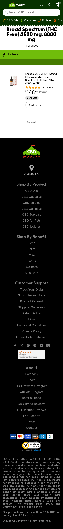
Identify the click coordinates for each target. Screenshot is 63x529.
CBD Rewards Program (31, 386)
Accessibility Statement (31, 337)
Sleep (31, 243)
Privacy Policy (31, 331)
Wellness (31, 267)
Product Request (31, 301)
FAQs (31, 319)
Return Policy (31, 313)
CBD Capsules (32, 196)
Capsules (30, 20)
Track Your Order (31, 289)
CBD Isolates (32, 226)
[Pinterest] (28, 346)
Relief (31, 249)
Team (31, 380)
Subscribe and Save (31, 295)
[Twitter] (21, 346)
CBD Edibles (31, 202)
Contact (31, 427)
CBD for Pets (31, 220)
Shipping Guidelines (31, 307)
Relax (31, 255)
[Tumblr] (48, 346)
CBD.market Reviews (31, 410)
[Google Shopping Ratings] (31, 354)
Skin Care (31, 273)
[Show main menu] (5, 5)
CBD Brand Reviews (31, 404)
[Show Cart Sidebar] (56, 5)
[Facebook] (15, 346)
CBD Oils (12, 20)
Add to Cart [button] (36, 104)
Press (31, 421)
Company (31, 374)
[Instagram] (35, 346)
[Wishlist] (48, 4)
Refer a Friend (31, 398)
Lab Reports (31, 416)
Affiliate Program (31, 392)
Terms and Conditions (31, 325)
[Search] (6, 12)
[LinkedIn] (41, 346)
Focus (31, 261)
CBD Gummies (32, 208)
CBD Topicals (31, 214)
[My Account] (40, 4)
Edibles (46, 20)
